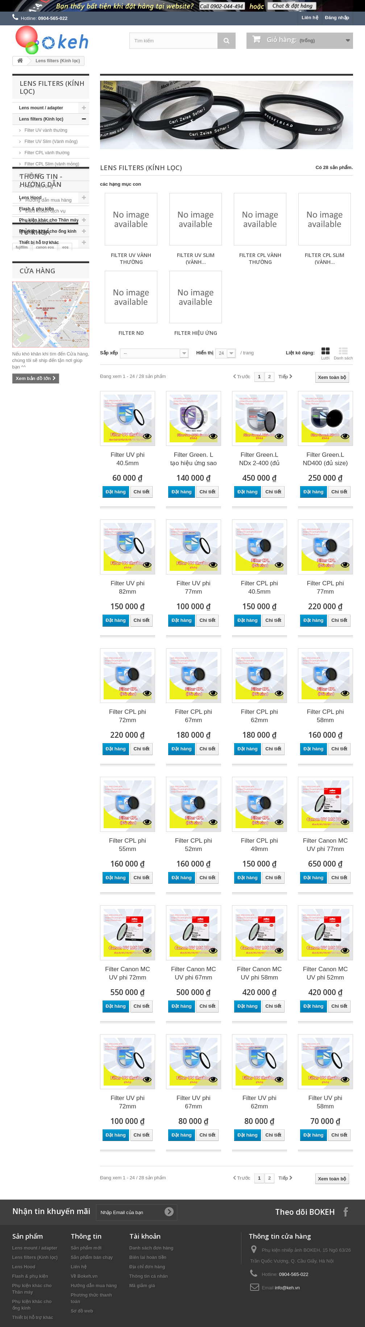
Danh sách (343, 353)
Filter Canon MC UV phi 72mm (127, 973)
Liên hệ (310, 17)
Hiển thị (204, 352)
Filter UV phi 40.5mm (128, 459)
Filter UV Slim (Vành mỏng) (51, 141)
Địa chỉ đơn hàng (147, 1266)
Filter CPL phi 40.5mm (259, 587)
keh (70, 385)
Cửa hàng (35, 322)
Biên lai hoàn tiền (147, 1257)
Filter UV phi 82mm (128, 587)
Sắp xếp (109, 352)
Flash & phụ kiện (36, 208)
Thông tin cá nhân (148, 1276)
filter (55, 385)
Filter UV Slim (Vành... (196, 258)
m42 (45, 374)
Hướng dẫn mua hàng (48, 289)
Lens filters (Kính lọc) (41, 119)
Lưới (325, 353)
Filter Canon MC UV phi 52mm (325, 973)
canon (24, 374)
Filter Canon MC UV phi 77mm (325, 844)
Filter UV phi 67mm (194, 1102)
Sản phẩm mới (86, 1248)
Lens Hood (30, 197)
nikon (63, 374)
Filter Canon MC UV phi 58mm (259, 973)
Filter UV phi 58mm (325, 1102)
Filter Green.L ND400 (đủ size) (325, 459)
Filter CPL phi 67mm (193, 716)
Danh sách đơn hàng (151, 1248)
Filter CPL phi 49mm (259, 844)
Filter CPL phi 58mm (325, 716)
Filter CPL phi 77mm (325, 587)
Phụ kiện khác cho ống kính (47, 231)
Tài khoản (145, 1236)
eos (65, 363)
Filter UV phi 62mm (259, 1102)
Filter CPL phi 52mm (193, 844)
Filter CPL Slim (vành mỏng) (51, 164)
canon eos (45, 363)
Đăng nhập (337, 17)
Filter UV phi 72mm (128, 1102)
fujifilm (22, 363)
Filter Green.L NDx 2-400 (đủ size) (259, 459)
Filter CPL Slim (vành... (324, 258)
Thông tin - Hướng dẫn (41, 272)
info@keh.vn (287, 1287)
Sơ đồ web (82, 1311)
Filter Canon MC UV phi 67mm (193, 973)
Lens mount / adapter (41, 107)
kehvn (38, 385)
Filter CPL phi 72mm (127, 716)
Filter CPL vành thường (47, 152)
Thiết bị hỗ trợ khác (39, 242)
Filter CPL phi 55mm (127, 844)
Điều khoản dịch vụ (45, 300)
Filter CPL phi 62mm (259, 716)
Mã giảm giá (142, 1285)
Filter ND (33, 175)
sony (20, 385)
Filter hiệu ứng (38, 186)
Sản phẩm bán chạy (92, 1257)
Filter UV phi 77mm (194, 587)
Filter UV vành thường (45, 130)
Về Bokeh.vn (38, 311)
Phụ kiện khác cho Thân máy (49, 220)
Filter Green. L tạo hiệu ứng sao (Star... (193, 459)
